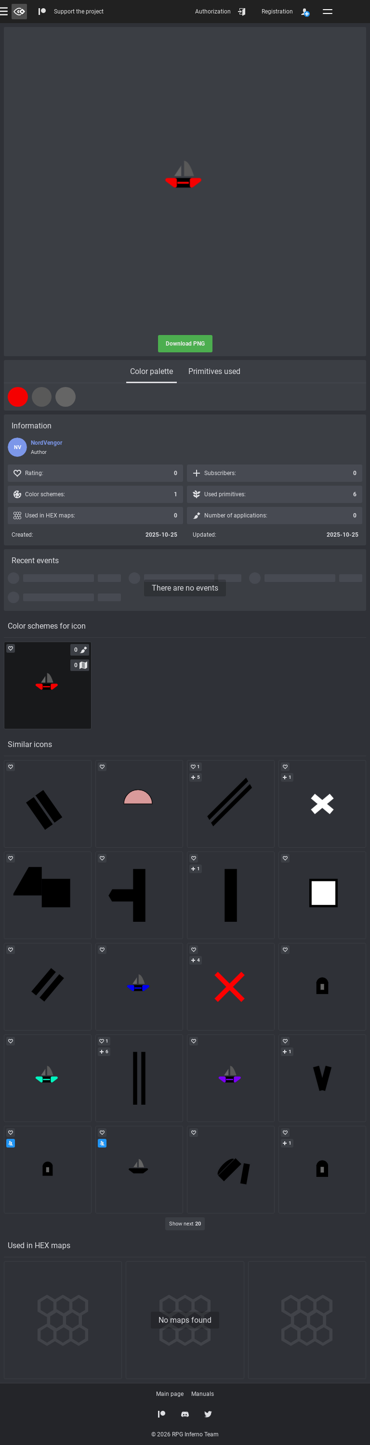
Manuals (202, 1394)
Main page (170, 1394)
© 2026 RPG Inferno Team (185, 1434)
